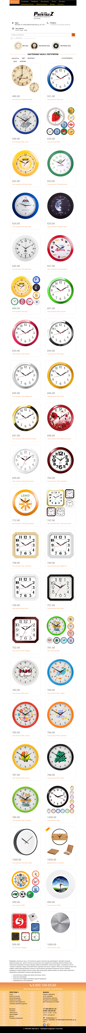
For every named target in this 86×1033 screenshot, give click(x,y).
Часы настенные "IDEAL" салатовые (21, 820)
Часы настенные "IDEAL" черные (55, 778)
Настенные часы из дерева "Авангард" (22, 99)
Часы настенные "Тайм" (53, 820)
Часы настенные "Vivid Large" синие (21, 226)
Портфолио (34, 1)
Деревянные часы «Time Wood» (55, 863)
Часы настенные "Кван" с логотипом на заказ (59, 523)
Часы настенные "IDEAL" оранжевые (56, 735)
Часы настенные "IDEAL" (53, 650)
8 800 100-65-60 (65, 24)
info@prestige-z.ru (51, 1018)
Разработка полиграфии (50, 1000)
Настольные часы (40, 45)
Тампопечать (13, 1012)
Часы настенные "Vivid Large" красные (57, 269)
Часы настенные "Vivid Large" (20, 311)
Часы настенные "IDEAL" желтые (20, 778)
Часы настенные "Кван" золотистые (21, 566)
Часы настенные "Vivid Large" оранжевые (23, 523)
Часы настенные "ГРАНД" (54, 905)
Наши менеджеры (15, 998)
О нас (11, 994)
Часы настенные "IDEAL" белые (20, 693)
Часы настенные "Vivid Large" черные (57, 226)
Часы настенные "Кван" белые (20, 608)
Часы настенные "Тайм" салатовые (56, 311)
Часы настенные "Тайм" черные (55, 354)
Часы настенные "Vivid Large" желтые (22, 184)
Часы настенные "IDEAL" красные (21, 735)
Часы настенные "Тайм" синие (55, 99)
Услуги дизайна (48, 996)
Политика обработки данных (18, 1003)
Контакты (61, 4)
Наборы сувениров (49, 994)
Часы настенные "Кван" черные (55, 608)
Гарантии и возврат (15, 1000)
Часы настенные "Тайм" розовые (21, 354)
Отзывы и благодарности (17, 1002)
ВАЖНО (46, 992)
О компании (24, 1)
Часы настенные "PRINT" (18, 905)
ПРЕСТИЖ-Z (14, 992)
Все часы (21, 45)
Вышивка (12, 1009)
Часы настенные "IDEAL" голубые (56, 693)
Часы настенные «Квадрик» (19, 947)
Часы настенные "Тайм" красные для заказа (59, 438)
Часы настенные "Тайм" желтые (55, 396)
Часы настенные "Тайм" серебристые (22, 396)
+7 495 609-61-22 (55, 24)
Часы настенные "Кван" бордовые (21, 650)
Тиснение (12, 1010)
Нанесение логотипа (27, 4)
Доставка (62, 1)
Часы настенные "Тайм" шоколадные (57, 481)
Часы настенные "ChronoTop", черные (22, 863)
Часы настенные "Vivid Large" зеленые (57, 184)
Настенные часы (61, 45)
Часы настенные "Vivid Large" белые (21, 269)
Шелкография (13, 1014)
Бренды (52, 4)
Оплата (54, 1)
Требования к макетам (50, 998)
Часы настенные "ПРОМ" (53, 142)
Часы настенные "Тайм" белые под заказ (23, 481)
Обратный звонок (41, 4)
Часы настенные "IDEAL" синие (20, 142)
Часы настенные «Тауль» (53, 947)
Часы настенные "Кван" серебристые (57, 566)
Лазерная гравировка (16, 1018)
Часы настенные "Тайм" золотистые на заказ (24, 438)
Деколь (11, 1016)
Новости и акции (14, 996)
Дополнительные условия (51, 1002)
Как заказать (45, 1)
